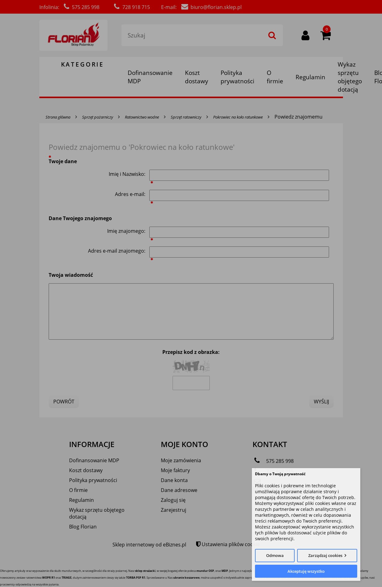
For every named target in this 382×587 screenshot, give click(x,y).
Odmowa (275, 555)
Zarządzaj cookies (325, 555)
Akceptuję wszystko (306, 571)
